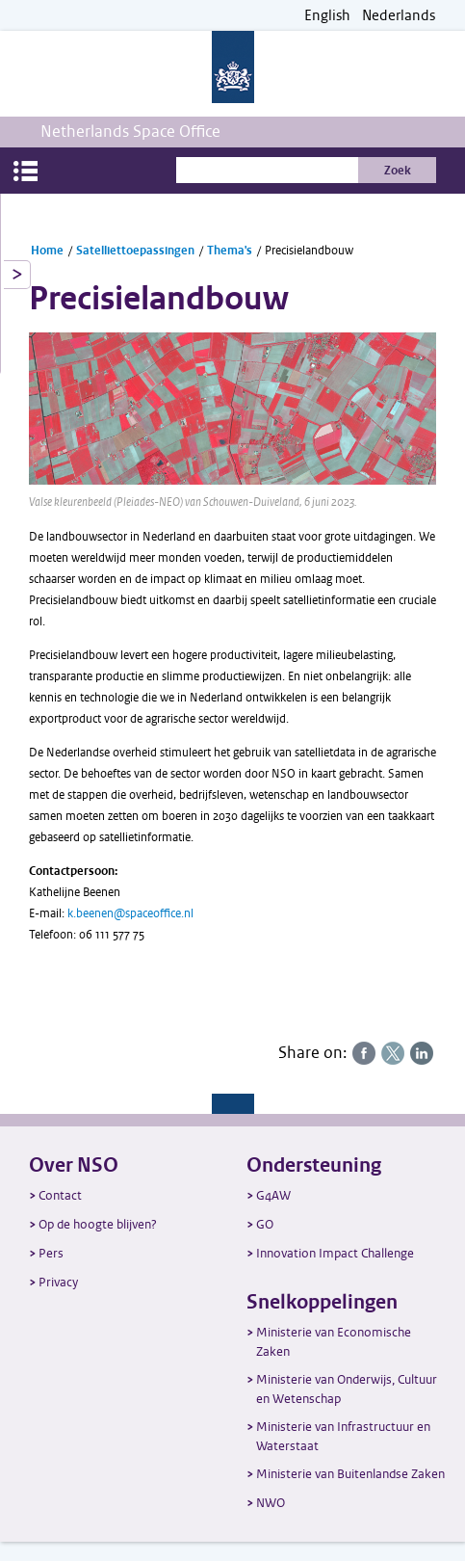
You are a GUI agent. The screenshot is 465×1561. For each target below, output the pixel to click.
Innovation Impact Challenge (335, 1253)
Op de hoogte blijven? (98, 1224)
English (327, 16)
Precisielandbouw (309, 250)
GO (264, 1224)
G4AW (273, 1195)
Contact (60, 1195)
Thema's (229, 250)
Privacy (58, 1282)
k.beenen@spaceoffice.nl (130, 913)
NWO (270, 1503)
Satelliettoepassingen (135, 250)
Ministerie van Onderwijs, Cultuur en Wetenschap (346, 1389)
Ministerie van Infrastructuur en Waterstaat (343, 1436)
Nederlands (398, 16)
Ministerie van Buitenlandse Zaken (350, 1474)
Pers (51, 1253)
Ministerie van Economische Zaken (333, 1342)
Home (47, 250)
